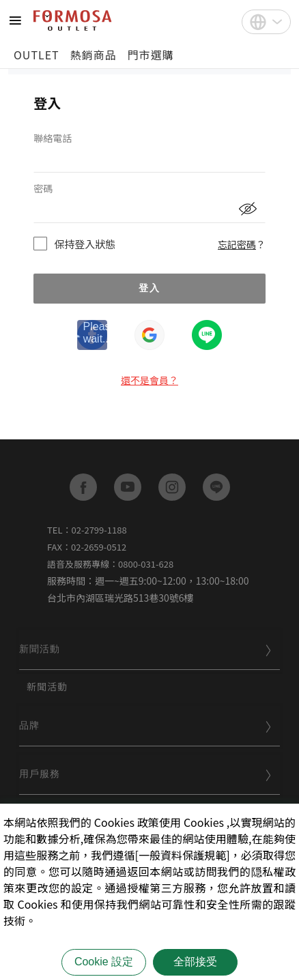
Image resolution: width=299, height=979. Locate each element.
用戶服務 (145, 773)
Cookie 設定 (103, 961)
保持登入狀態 (84, 244)
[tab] (149, 650)
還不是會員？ (149, 380)
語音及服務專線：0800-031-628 (110, 563)
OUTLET (36, 54)
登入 (149, 287)
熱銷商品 (93, 54)
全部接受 (195, 961)
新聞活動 (145, 648)
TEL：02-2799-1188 (87, 529)
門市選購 (151, 54)
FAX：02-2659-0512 (86, 546)
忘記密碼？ (242, 244)
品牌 (145, 725)
